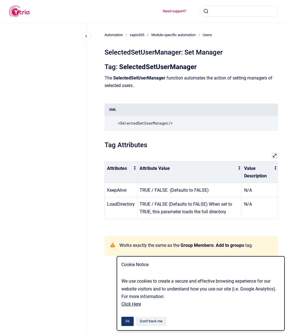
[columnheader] (121, 172)
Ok (127, 321)
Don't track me (151, 321)
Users (207, 35)
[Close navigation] (86, 36)
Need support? (174, 11)
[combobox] (239, 11)
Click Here (131, 304)
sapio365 (137, 35)
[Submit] (206, 11)
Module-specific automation (173, 35)
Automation (114, 35)
